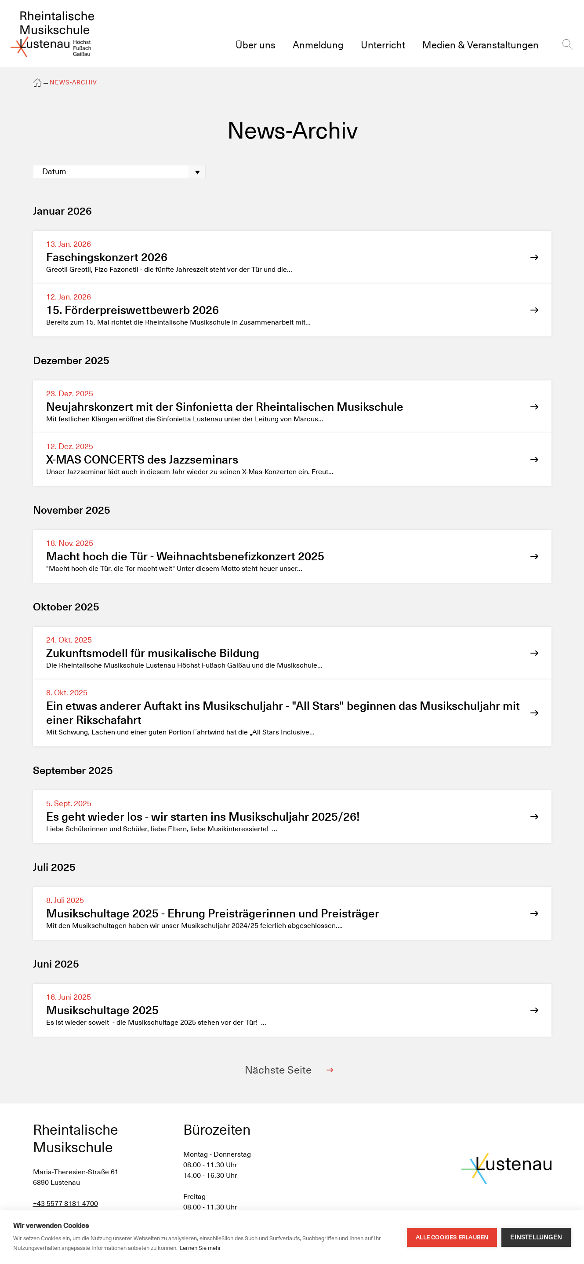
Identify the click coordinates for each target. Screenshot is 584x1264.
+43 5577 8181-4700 (65, 1203)
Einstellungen (536, 1237)
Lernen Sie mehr (200, 1248)
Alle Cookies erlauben (452, 1237)
